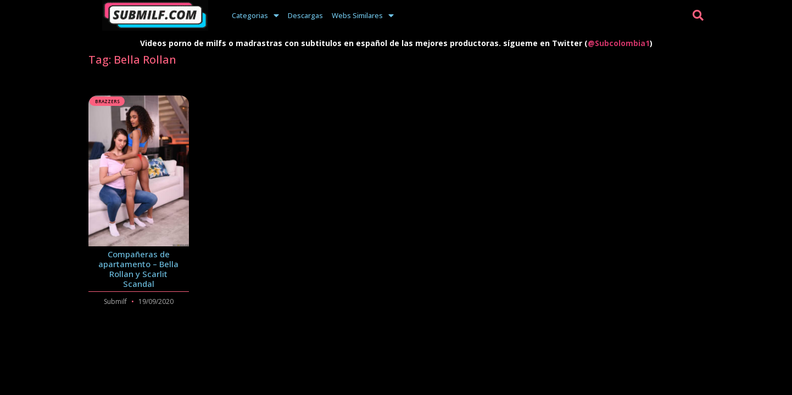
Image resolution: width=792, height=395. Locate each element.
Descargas (305, 15)
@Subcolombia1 (619, 43)
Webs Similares (363, 15)
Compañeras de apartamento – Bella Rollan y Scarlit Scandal (138, 269)
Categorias (255, 15)
